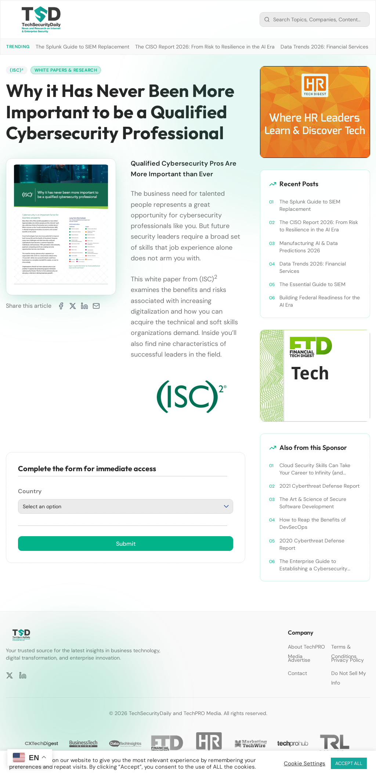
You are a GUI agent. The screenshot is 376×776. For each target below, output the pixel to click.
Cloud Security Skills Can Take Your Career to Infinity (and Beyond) (314, 469)
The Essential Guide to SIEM (312, 284)
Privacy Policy (347, 660)
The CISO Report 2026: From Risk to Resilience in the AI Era (205, 46)
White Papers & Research (66, 70)
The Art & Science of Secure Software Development (312, 503)
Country (29, 491)
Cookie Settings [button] (304, 763)
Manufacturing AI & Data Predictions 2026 (308, 247)
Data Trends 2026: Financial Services (324, 46)
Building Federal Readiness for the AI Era (319, 301)
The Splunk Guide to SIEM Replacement (82, 46)
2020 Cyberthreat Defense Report (311, 544)
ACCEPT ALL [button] (348, 763)
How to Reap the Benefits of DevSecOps (312, 523)
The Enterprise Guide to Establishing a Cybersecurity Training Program (313, 565)
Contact (297, 673)
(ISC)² (17, 70)
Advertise (299, 660)
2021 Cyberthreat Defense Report (319, 486)
